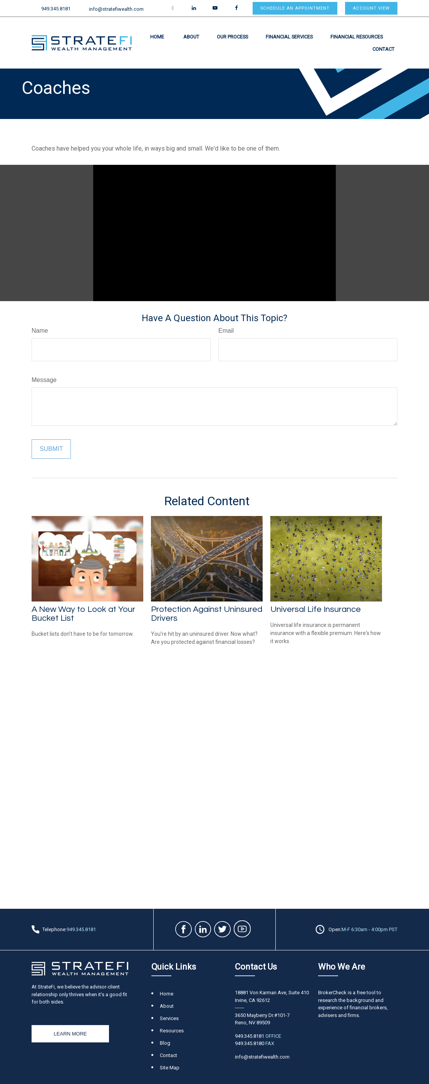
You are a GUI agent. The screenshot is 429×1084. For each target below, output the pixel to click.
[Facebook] (236, 8)
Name (40, 330)
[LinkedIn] (194, 8)
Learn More (70, 1034)
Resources (172, 1031)
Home (166, 994)
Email (226, 330)
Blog (165, 1043)
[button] (157, 36)
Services (169, 1018)
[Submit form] (51, 449)
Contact (168, 1055)
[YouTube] (215, 8)
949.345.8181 (51, 9)
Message (44, 380)
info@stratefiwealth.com (112, 9)
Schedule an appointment (295, 8)
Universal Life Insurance (315, 609)
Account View (371, 8)
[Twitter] (172, 8)
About (167, 1006)
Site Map (169, 1068)
